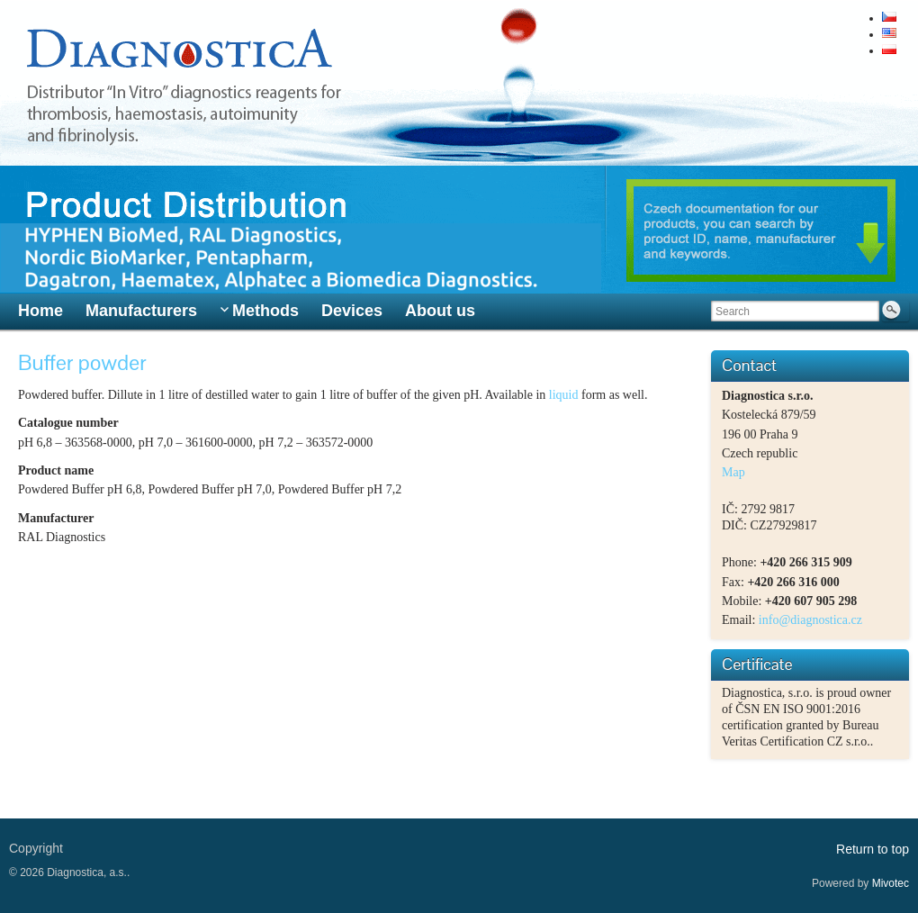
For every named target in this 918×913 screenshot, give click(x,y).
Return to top (872, 849)
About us (440, 311)
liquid (565, 395)
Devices (351, 311)
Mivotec (890, 883)
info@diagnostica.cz (810, 620)
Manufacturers (141, 311)
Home (40, 311)
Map (733, 472)
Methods (265, 311)
